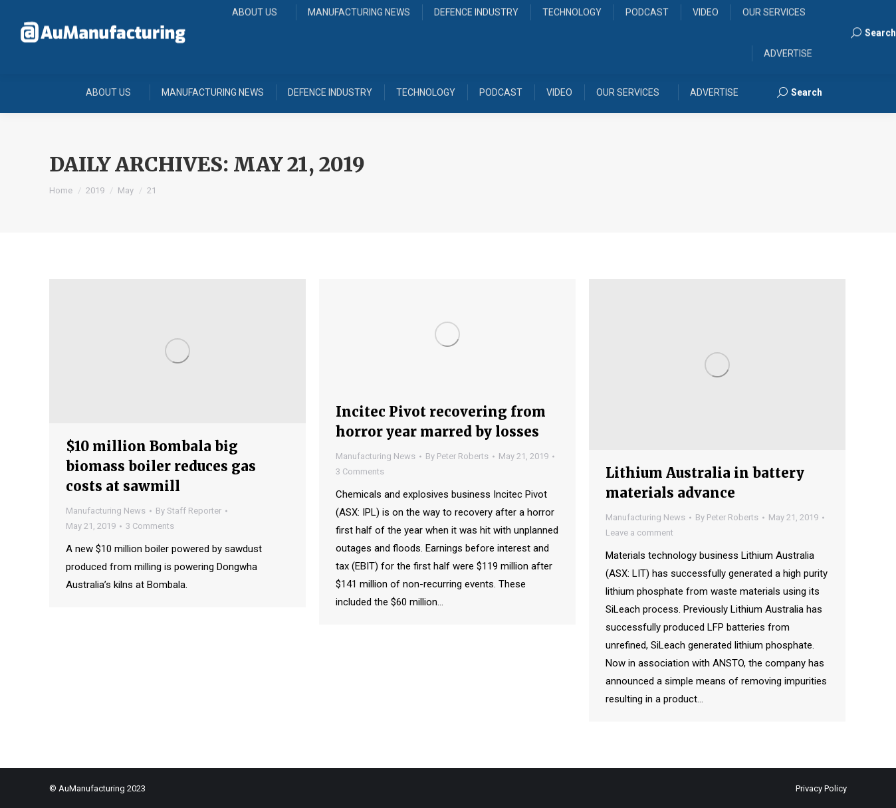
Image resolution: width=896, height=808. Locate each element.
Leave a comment (639, 533)
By (188, 511)
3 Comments (150, 526)
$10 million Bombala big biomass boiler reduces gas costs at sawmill (161, 466)
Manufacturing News (106, 511)
